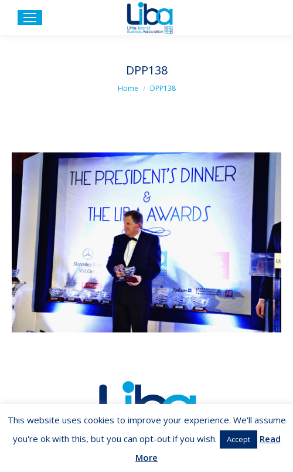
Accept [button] (238, 439)
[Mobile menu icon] (30, 17)
